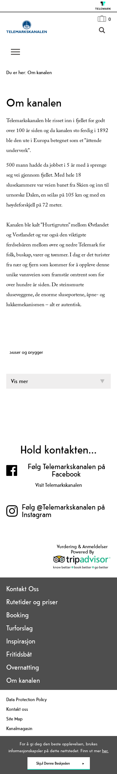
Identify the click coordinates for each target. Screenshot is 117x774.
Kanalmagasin (19, 728)
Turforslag (19, 628)
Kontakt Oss (22, 588)
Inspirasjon (20, 641)
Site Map (14, 719)
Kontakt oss (17, 709)
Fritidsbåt (19, 654)
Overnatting (22, 667)
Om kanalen (23, 680)
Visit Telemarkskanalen (58, 485)
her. (105, 750)
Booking (17, 614)
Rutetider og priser (32, 601)
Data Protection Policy (26, 699)
